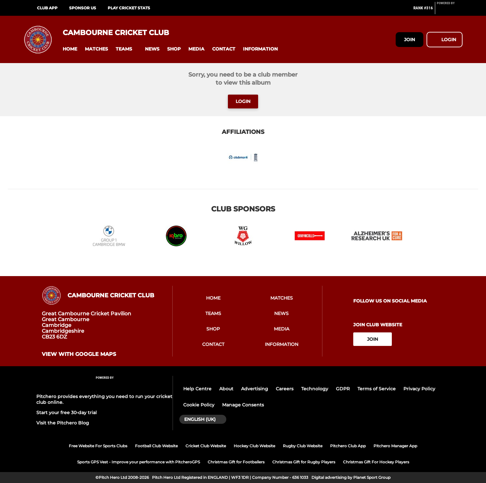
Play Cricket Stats (129, 7)
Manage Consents (243, 405)
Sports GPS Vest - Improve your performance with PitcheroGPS (138, 462)
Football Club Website (156, 445)
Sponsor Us (82, 7)
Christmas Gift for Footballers (236, 462)
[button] (70, 49)
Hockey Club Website (254, 445)
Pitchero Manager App (395, 445)
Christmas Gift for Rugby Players (303, 462)
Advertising (254, 389)
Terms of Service (376, 389)
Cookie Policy (198, 405)
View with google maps (79, 354)
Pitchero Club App (348, 445)
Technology (314, 389)
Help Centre (197, 389)
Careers (284, 389)
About (226, 389)
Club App (47, 7)
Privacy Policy (419, 389)
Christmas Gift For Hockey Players (376, 462)
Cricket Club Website (205, 445)
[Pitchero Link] (450, 10)
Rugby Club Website (302, 445)
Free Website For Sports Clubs (98, 445)
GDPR (343, 389)
